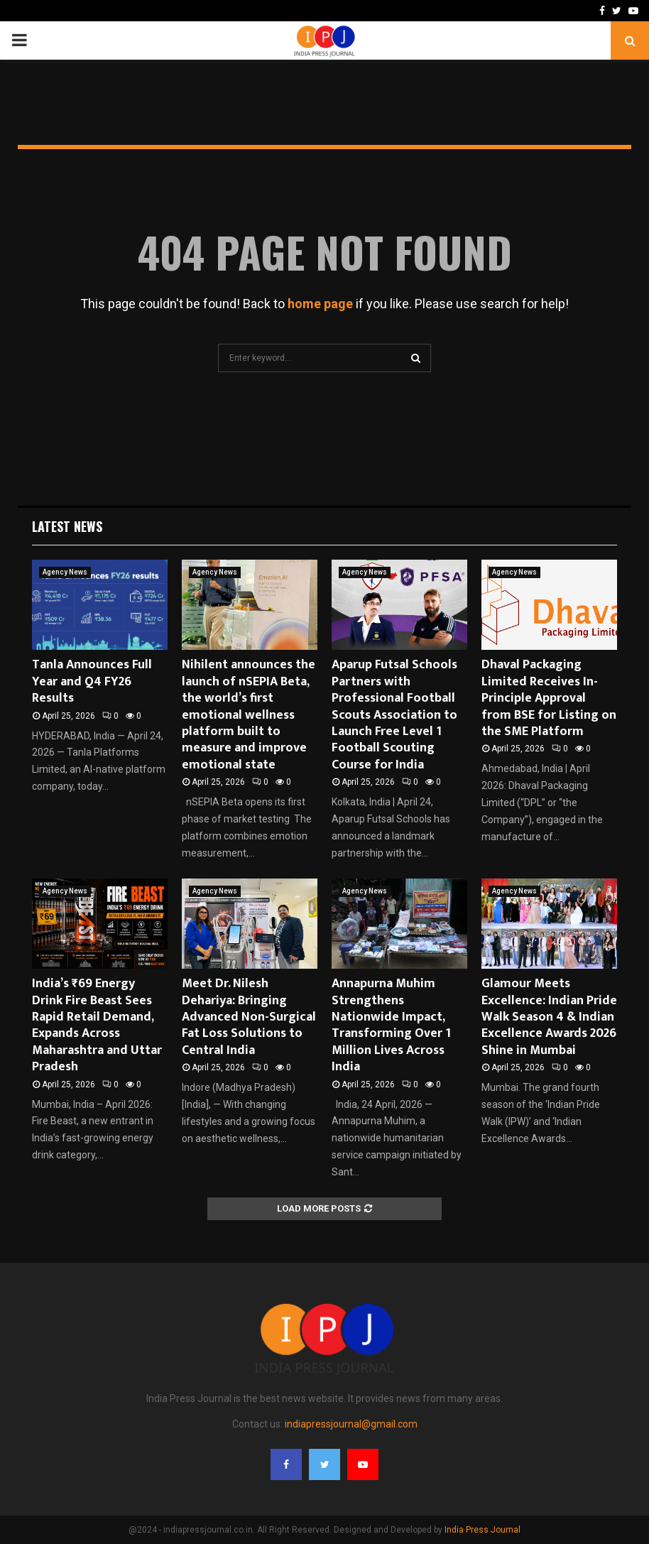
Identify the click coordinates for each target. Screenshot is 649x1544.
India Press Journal (482, 1530)
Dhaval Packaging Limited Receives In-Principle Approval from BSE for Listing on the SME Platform (548, 698)
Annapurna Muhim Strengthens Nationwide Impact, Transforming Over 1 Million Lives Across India (391, 1025)
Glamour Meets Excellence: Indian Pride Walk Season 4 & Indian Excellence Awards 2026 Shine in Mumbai (549, 1017)
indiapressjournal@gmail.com (351, 1424)
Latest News (67, 526)
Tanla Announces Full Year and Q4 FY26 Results (92, 681)
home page (320, 303)
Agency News (65, 572)
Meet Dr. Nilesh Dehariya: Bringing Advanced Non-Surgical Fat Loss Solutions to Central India (249, 1017)
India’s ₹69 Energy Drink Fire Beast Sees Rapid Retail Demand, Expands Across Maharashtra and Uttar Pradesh (97, 1025)
